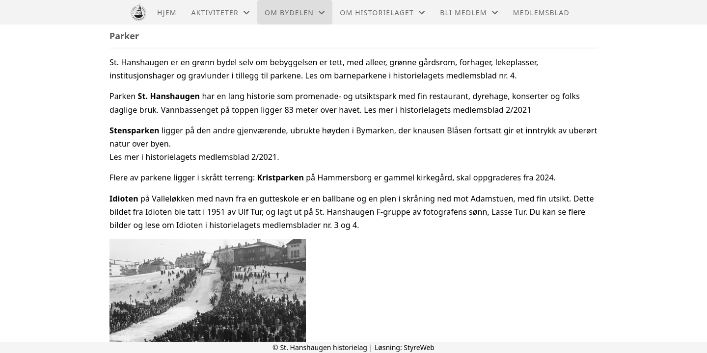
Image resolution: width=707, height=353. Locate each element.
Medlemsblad (541, 12)
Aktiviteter (220, 12)
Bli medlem (469, 12)
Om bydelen (295, 12)
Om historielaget (382, 12)
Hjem (166, 12)
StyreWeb (419, 347)
